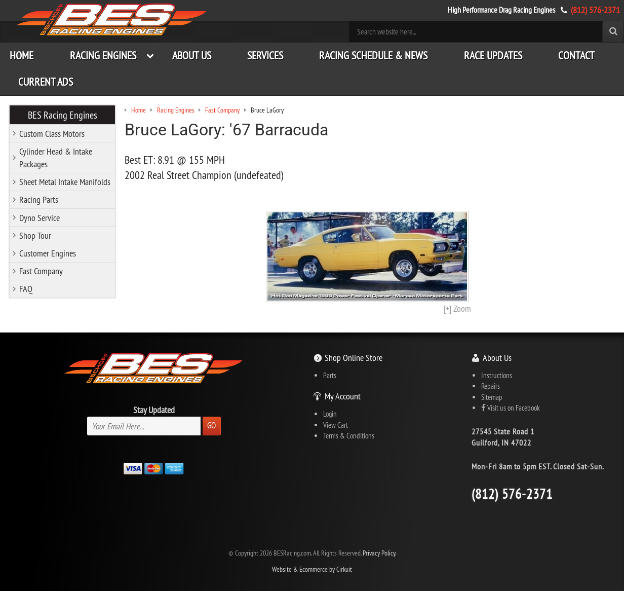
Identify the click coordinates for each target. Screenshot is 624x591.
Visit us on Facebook (510, 408)
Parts (329, 375)
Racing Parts (38, 199)
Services (265, 55)
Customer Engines (47, 253)
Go (211, 425)
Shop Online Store (353, 357)
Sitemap (491, 397)
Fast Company (41, 271)
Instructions (496, 375)
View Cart (335, 425)
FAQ (25, 288)
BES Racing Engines (62, 114)
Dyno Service (39, 218)
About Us (191, 55)
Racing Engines (103, 55)
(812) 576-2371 (595, 10)
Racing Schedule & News (373, 55)
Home (21, 55)
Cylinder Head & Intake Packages (55, 157)
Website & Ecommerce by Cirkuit (312, 569)
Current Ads (45, 82)
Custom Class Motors (52, 133)
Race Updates (493, 55)
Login (330, 414)
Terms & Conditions (348, 435)
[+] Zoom (457, 308)
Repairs (490, 386)
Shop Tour (35, 235)
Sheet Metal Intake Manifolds (64, 182)
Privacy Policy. (379, 553)
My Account (343, 396)
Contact (576, 55)
